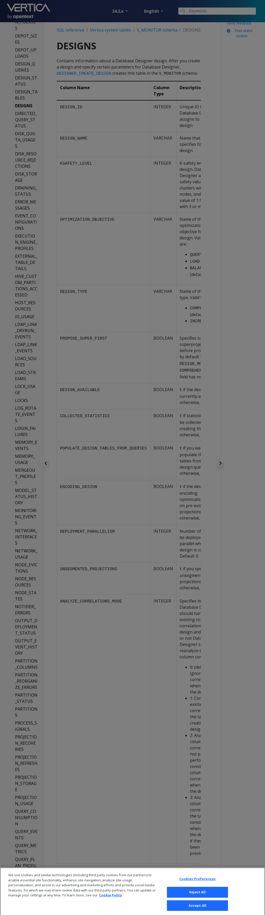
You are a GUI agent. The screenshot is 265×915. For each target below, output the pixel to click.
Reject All (197, 897)
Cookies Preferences (197, 884)
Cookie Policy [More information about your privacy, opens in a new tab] (110, 900)
